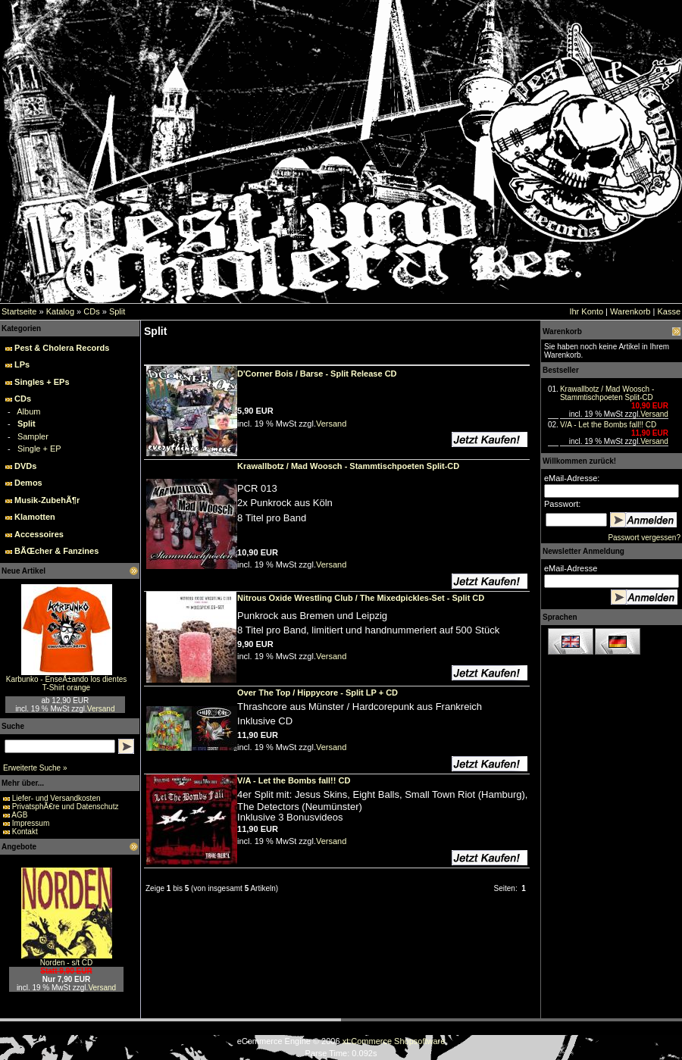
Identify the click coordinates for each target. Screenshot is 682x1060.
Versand (101, 709)
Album (28, 411)
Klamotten (34, 516)
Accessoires (39, 534)
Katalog (60, 311)
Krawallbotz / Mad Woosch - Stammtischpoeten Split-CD (607, 393)
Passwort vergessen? (644, 537)
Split (117, 311)
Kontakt (25, 831)
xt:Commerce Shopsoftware (394, 1041)
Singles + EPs (41, 381)
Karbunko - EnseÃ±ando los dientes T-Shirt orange (66, 683)
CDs (91, 311)
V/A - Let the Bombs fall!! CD (608, 425)
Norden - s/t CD (66, 962)
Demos (28, 482)
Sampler (32, 436)
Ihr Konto (586, 311)
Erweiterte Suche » (35, 768)
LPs (22, 364)
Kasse (668, 311)
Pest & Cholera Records (61, 347)
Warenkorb (630, 311)
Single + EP (39, 448)
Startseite (19, 311)
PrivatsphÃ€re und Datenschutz (65, 806)
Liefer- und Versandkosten (56, 798)
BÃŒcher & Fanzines (56, 550)
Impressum (30, 823)
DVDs (25, 466)
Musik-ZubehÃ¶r (47, 500)
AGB (19, 815)
